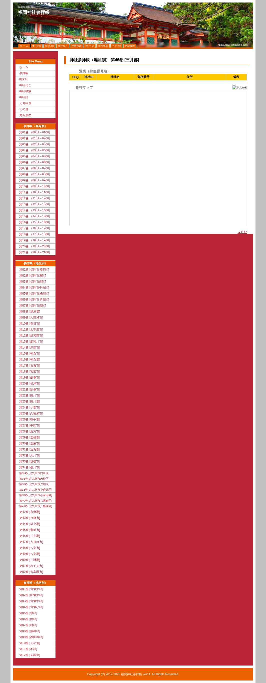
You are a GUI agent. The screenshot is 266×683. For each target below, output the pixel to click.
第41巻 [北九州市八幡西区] (35, 506)
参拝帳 (23, 73)
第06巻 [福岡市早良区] (34, 299)
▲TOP (242, 232)
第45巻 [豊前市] (29, 530)
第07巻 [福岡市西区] (32, 305)
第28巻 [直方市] (29, 431)
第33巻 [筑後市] (29, 461)
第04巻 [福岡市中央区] (34, 287)
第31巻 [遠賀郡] (29, 449)
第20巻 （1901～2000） (35, 246)
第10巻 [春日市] (29, 323)
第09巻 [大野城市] (31, 317)
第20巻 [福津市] (29, 383)
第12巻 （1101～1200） (35, 198)
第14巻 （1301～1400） (35, 210)
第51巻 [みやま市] (31, 566)
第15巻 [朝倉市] (29, 353)
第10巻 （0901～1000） (35, 186)
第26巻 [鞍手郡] (29, 419)
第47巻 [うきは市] (31, 542)
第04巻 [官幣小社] (31, 607)
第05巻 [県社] (28, 613)
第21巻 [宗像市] (29, 389)
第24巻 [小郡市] (29, 407)
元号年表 (25, 103)
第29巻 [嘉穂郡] (29, 437)
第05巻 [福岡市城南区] (34, 293)
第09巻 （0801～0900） (35, 180)
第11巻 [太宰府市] (31, 329)
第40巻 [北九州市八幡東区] (35, 500)
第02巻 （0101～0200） (35, 138)
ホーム (23, 67)
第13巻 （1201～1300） (35, 204)
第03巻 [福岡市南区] (32, 281)
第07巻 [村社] (28, 625)
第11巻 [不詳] (28, 649)
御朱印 (23, 79)
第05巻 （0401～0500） (35, 156)
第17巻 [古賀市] (29, 365)
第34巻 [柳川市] (29, 467)
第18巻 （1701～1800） (35, 234)
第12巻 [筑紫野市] (31, 335)
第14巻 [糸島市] (29, 347)
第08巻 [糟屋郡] (29, 311)
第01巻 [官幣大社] (31, 589)
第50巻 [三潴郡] (29, 560)
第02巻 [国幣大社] (31, 595)
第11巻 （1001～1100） (35, 192)
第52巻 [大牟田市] (31, 572)
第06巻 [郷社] (28, 619)
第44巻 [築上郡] (29, 524)
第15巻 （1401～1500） (35, 216)
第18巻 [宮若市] (29, 371)
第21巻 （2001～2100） (35, 252)
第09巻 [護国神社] (31, 637)
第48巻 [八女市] (29, 548)
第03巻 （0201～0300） (35, 144)
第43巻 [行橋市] (29, 518)
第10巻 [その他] (29, 643)
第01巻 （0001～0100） (35, 132)
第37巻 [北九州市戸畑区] (34, 484)
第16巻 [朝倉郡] (29, 359)
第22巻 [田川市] (29, 395)
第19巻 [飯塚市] (29, 377)
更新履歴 (25, 115)
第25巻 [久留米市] (31, 413)
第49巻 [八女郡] (29, 554)
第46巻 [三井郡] (29, 536)
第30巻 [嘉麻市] (29, 443)
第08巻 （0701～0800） (35, 174)
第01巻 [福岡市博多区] (34, 269)
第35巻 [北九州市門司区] (34, 473)
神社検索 (25, 91)
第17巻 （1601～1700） (35, 228)
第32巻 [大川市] (29, 455)
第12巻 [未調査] (29, 655)
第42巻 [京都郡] (29, 512)
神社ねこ (25, 85)
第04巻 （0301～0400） (35, 150)
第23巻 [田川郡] (29, 401)
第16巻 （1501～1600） (35, 222)
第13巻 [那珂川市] (31, 341)
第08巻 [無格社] (29, 631)
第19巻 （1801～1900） (35, 240)
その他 (23, 109)
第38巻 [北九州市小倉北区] (35, 489)
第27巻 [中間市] (29, 425)
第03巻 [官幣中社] (31, 601)
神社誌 (23, 97)
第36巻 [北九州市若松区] (34, 478)
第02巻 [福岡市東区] (32, 275)
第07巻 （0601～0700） (35, 168)
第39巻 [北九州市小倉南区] (35, 495)
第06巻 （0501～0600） (35, 162)
